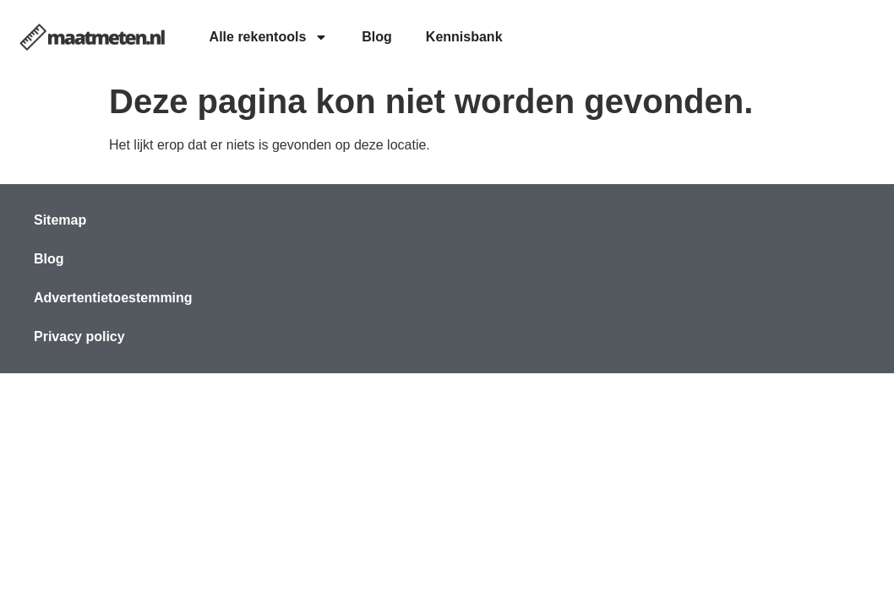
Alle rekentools (269, 37)
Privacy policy (79, 336)
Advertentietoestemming (113, 297)
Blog (377, 37)
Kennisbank (464, 37)
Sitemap (60, 220)
